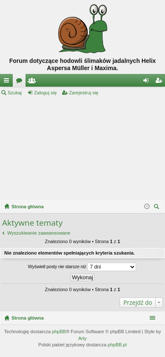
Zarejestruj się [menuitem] (160, 82)
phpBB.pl (117, 344)
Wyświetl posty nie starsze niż (82, 267)
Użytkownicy (33, 82)
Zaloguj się (45, 92)
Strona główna (27, 317)
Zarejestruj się (83, 92)
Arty (82, 338)
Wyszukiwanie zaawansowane (38, 232)
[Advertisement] (82, 148)
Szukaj (15, 92)
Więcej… (8, 82)
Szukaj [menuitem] (157, 207)
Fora (21, 82)
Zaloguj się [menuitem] (147, 82)
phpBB (59, 331)
